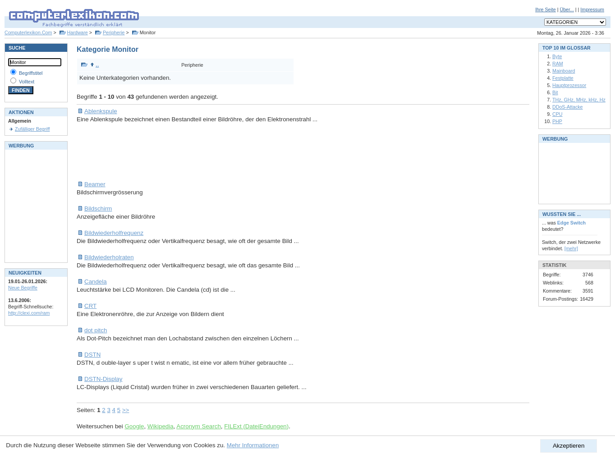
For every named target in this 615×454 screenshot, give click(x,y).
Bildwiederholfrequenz (113, 232)
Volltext (26, 81)
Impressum (592, 9)
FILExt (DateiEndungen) (256, 426)
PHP (557, 121)
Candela (95, 281)
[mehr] (571, 248)
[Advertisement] (241, 152)
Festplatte (563, 78)
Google (134, 426)
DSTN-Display (103, 379)
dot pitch (95, 330)
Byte (557, 56)
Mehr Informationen (253, 445)
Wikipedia (160, 426)
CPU (557, 114)
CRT (90, 306)
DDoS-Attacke (567, 107)
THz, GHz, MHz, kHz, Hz (579, 99)
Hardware (77, 32)
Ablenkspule (100, 111)
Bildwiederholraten (109, 257)
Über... (567, 9)
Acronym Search (198, 426)
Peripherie (114, 32)
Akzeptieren (568, 445)
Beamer (95, 184)
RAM (557, 63)
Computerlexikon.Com (28, 32)
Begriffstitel (31, 73)
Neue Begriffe (22, 287)
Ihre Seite (545, 9)
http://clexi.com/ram (29, 313)
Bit (555, 92)
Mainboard (563, 70)
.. (94, 64)
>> (125, 410)
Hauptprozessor (569, 85)
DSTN (92, 354)
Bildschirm (98, 208)
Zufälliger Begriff (32, 129)
